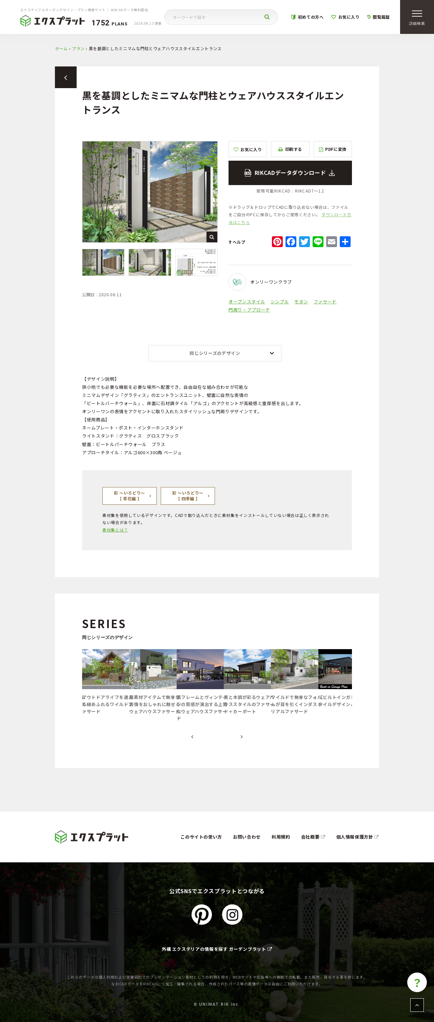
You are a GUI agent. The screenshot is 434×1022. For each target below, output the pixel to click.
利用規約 (281, 837)
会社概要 (313, 837)
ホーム (61, 48)
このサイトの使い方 (201, 837)
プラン (78, 48)
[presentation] (192, 737)
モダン (301, 301)
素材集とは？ (115, 530)
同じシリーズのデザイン (215, 353)
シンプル (280, 301)
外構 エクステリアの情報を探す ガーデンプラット (217, 949)
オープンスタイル (247, 301)
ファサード (325, 301)
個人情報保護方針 (357, 837)
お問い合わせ (247, 837)
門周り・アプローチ (249, 309)
